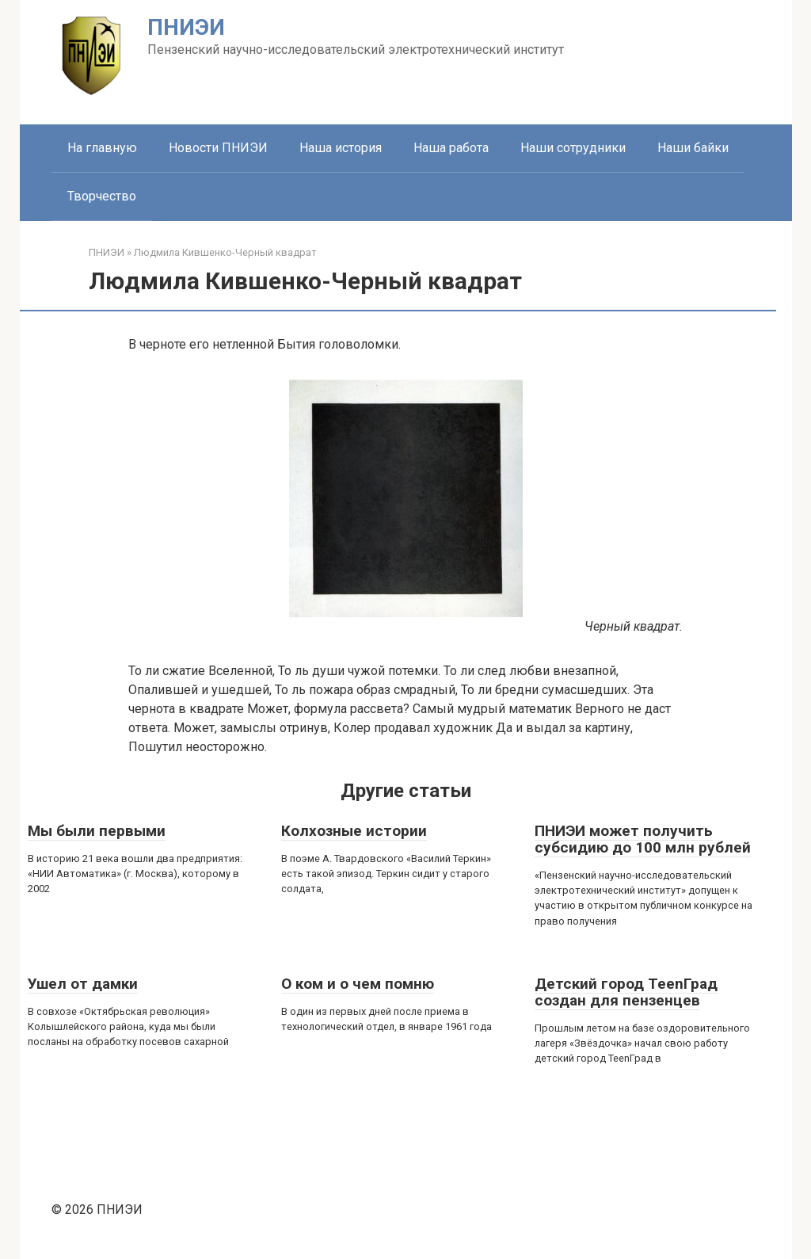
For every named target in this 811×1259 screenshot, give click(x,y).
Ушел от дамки (83, 984)
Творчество (101, 196)
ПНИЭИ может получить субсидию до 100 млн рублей (643, 839)
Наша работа (451, 147)
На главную (102, 147)
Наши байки (693, 147)
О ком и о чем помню (357, 984)
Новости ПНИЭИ (218, 147)
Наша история (340, 147)
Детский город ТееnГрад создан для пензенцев (626, 992)
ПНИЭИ (186, 27)
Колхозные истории (354, 831)
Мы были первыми (97, 831)
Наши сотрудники (573, 147)
